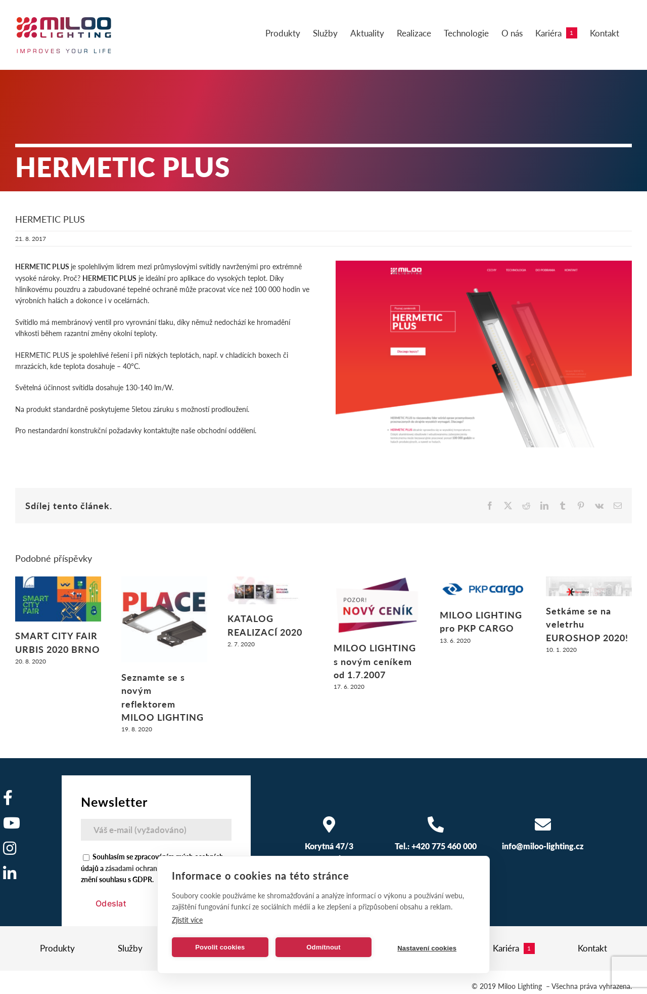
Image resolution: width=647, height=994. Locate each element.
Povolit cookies (220, 947)
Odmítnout (323, 947)
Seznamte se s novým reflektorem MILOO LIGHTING (162, 697)
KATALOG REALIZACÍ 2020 (264, 625)
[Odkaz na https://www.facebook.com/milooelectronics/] (8, 797)
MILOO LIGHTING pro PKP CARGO (481, 621)
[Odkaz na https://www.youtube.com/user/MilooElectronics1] (11, 823)
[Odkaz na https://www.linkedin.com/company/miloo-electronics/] (9, 873)
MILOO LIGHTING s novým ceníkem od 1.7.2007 (375, 661)
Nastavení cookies (426, 948)
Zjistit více (187, 920)
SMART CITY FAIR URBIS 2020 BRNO (57, 642)
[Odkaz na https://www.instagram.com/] (9, 848)
